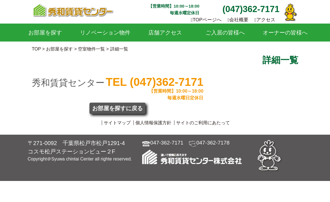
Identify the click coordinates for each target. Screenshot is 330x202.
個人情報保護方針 (153, 122)
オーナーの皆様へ (285, 32)
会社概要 (238, 19)
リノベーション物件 (105, 32)
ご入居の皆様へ (225, 32)
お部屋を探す (45, 32)
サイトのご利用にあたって (203, 122)
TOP (36, 49)
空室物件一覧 (91, 49)
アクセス (265, 19)
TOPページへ (206, 19)
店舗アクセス (165, 32)
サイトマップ (117, 122)
